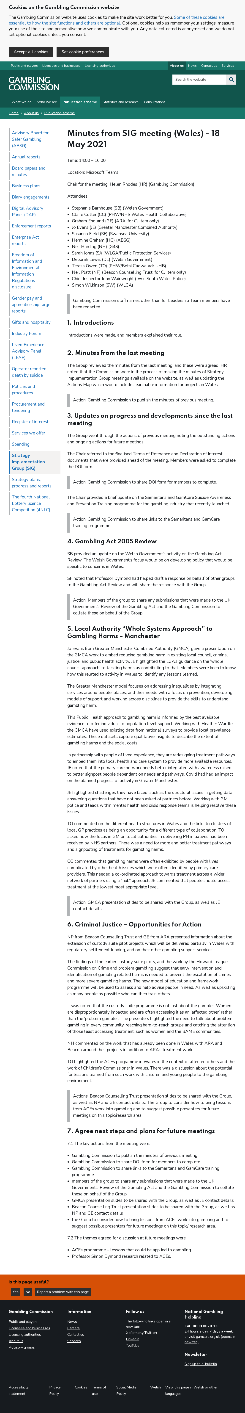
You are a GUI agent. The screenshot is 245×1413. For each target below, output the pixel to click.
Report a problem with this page (64, 1291)
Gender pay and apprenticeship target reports (32, 305)
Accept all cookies (31, 52)
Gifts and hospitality (31, 323)
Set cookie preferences (83, 52)
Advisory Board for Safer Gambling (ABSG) (30, 139)
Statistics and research (121, 102)
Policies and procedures (23, 390)
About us (31, 113)
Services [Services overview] (228, 66)
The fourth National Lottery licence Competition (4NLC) (31, 504)
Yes (17, 1291)
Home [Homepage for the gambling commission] (14, 113)
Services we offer (28, 433)
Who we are (47, 102)
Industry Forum (26, 334)
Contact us (75, 1334)
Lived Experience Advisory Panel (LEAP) (28, 351)
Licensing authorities (100, 66)
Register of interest (30, 422)
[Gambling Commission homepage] (34, 89)
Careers (73, 1328)
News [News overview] (192, 66)
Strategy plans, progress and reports (32, 483)
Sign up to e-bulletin (201, 1363)
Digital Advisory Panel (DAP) (27, 212)
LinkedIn (132, 1339)
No (29, 1291)
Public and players (24, 66)
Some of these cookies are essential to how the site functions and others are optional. (116, 20)
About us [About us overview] (177, 66)
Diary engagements (30, 197)
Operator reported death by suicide (29, 372)
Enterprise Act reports (25, 241)
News (72, 1321)
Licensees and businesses (61, 66)
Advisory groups (22, 1347)
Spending (21, 445)
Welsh (155, 1387)
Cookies (81, 1387)
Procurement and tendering (28, 407)
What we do (21, 102)
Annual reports (26, 157)
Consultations (155, 102)
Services (74, 1341)
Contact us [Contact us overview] (209, 66)
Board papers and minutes (29, 172)
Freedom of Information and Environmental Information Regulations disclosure (27, 271)
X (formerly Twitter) (141, 1332)
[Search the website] (231, 80)
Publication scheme (80, 102)
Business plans (26, 186)
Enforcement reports (31, 226)
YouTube (132, 1345)
